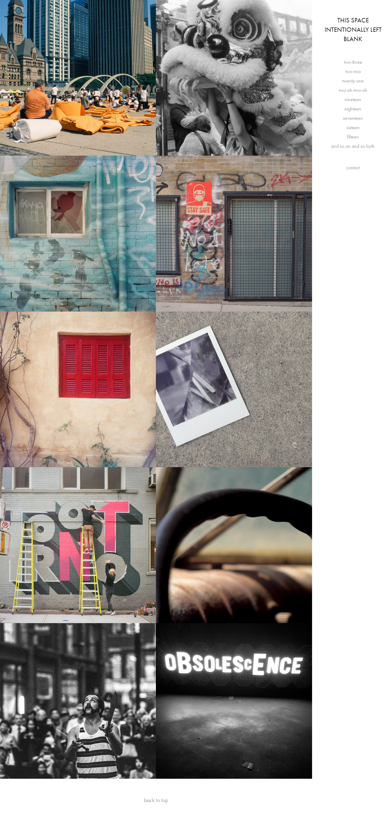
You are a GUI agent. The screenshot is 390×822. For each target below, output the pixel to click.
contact (353, 168)
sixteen (353, 127)
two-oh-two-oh (353, 90)
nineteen (352, 99)
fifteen (353, 137)
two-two (353, 71)
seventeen (353, 118)
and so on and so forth (353, 146)
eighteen (352, 109)
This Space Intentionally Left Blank (354, 29)
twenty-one (353, 81)
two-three (353, 62)
